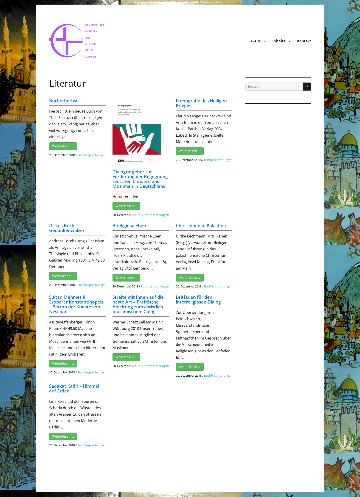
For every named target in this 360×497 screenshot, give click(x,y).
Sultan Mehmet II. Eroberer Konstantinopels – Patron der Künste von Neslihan (76, 304)
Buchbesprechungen (91, 155)
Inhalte (279, 41)
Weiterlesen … (63, 146)
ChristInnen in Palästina (201, 226)
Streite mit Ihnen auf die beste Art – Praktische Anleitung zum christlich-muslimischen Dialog (138, 304)
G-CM (256, 41)
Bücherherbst (63, 101)
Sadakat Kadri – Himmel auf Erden (74, 388)
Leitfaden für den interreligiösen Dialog (198, 299)
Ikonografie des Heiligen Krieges (201, 103)
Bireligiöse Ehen (129, 226)
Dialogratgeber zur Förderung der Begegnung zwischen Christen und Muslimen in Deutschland (140, 179)
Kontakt (304, 41)
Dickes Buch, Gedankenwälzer (66, 228)
